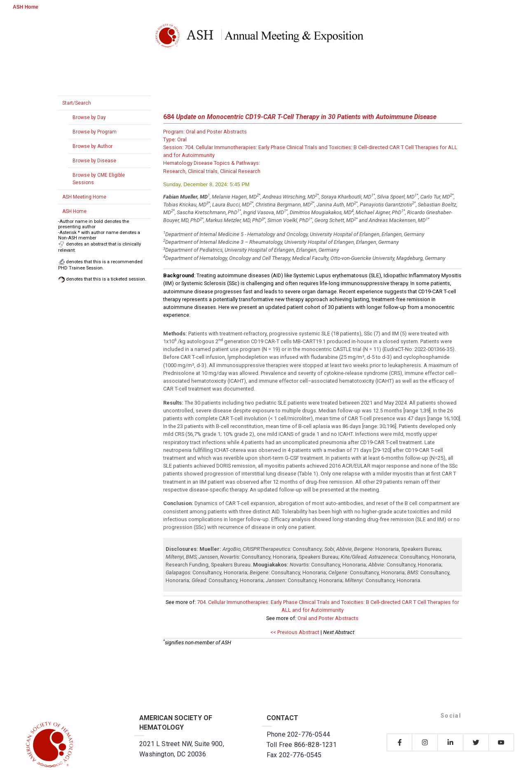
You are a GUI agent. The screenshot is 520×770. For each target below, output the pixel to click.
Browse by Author (92, 146)
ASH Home (25, 7)
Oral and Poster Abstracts (327, 618)
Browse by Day (89, 117)
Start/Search (76, 103)
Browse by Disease (94, 161)
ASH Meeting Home (84, 197)
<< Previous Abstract (294, 632)
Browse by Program (95, 132)
